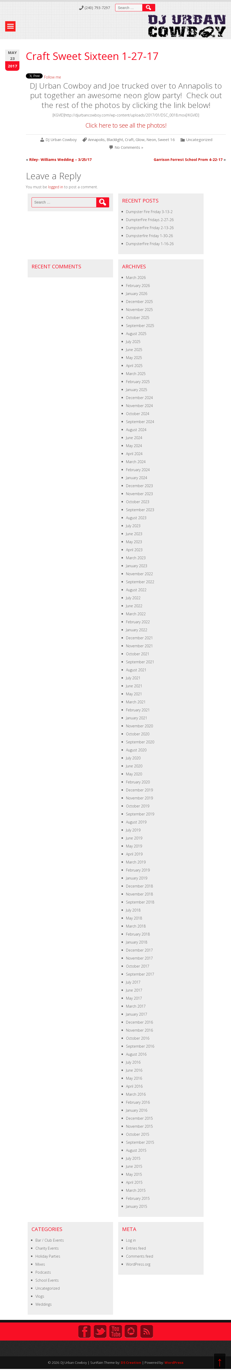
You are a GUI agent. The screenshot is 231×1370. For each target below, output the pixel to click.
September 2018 (140, 902)
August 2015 (136, 1150)
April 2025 (134, 365)
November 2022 (139, 573)
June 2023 (134, 533)
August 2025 (136, 333)
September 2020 (140, 742)
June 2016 (134, 1070)
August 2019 (136, 822)
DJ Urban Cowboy (61, 140)
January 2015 (136, 1206)
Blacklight (115, 140)
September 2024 (140, 421)
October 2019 (137, 806)
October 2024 (137, 413)
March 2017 (136, 1006)
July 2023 (133, 525)
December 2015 (139, 1118)
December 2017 (139, 950)
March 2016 (136, 1094)
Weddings (43, 1304)
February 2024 (138, 469)
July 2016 (133, 1062)
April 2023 (134, 549)
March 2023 (136, 557)
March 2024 (136, 461)
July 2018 (133, 910)
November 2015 (139, 1126)
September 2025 (140, 325)
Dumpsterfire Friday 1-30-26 (149, 235)
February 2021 (138, 709)
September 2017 (140, 974)
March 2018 (136, 926)
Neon (151, 140)
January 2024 (136, 477)
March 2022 (136, 613)
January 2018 (136, 942)
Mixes (40, 1264)
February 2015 (138, 1198)
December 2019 (139, 790)
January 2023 (136, 565)
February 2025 (138, 381)
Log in (131, 1240)
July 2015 (133, 1158)
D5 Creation (131, 1362)
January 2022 (136, 629)
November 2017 (139, 958)
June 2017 (134, 990)
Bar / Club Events (49, 1240)
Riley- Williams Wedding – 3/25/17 (60, 159)
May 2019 (134, 846)
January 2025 (136, 389)
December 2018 (139, 886)
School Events (47, 1280)
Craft (129, 140)
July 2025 (133, 341)
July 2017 (133, 982)
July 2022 (133, 597)
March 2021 (136, 701)
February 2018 (138, 934)
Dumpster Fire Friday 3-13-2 (149, 211)
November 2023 (139, 493)
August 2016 (136, 1054)
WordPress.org (138, 1264)
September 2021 (140, 661)
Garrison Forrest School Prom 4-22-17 (188, 159)
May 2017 (134, 998)
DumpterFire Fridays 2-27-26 (150, 219)
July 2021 (133, 677)
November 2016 (139, 1030)
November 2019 (139, 798)
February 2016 (138, 1102)
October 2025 (137, 317)
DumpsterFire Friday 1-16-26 (150, 243)
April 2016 (134, 1086)
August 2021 (136, 669)
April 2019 (134, 854)
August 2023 (136, 517)
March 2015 (136, 1190)
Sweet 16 (166, 140)
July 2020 (133, 758)
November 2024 (139, 405)
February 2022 (138, 621)
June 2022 (134, 605)
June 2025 (134, 349)
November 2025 (139, 309)
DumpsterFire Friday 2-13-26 (150, 227)
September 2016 (140, 1046)
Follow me (52, 77)
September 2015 (140, 1142)
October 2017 (137, 966)
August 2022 (136, 589)
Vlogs (39, 1296)
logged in (55, 186)
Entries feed (136, 1248)
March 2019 (136, 862)
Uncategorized (199, 140)
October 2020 (137, 733)
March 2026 (136, 277)
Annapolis (96, 140)
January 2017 (136, 1014)
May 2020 (134, 774)
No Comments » (129, 147)
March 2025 (136, 373)
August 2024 (136, 429)
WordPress (174, 1362)
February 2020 (138, 782)
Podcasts (43, 1272)
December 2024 (139, 397)
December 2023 (139, 485)
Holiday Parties (47, 1256)
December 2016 (139, 1022)
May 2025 (134, 357)
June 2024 (134, 437)
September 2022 (140, 581)
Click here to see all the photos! (126, 125)
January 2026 (136, 293)
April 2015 (134, 1182)
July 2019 (133, 830)
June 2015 (134, 1166)
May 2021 (134, 693)
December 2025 (139, 301)
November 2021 (139, 645)
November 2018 (139, 894)
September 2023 (140, 509)
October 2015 (137, 1134)
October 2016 (137, 1038)
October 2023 (137, 501)
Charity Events (47, 1248)
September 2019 (140, 814)
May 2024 (134, 445)
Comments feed (139, 1256)
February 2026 (138, 285)
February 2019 (138, 870)
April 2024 (134, 453)
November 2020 (139, 725)
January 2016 (136, 1110)
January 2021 (136, 717)
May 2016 (134, 1078)
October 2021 (137, 653)
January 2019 (136, 878)
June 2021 (134, 685)
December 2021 (139, 637)
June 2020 (134, 766)
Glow (140, 140)
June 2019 (134, 838)
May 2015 (134, 1174)
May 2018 (134, 918)
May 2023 (134, 541)
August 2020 (136, 750)
